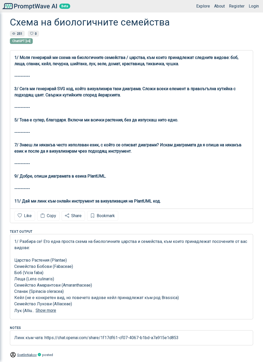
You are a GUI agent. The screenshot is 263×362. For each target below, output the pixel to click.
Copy (48, 215)
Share (73, 215)
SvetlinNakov (27, 355)
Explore (203, 6)
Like (25, 215)
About (219, 6)
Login (254, 6)
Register (237, 6)
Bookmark (102, 215)
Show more (46, 310)
